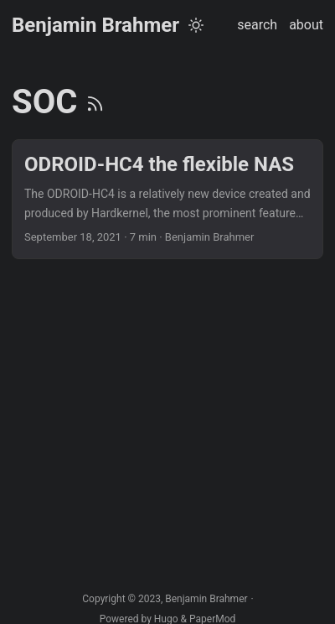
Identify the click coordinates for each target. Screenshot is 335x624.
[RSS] (95, 102)
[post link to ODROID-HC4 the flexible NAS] (167, 199)
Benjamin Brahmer (95, 25)
